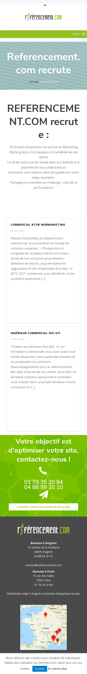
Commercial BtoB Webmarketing (38, 224)
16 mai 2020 (18, 339)
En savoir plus (57, 668)
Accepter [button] (40, 668)
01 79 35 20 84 (43, 482)
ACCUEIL (34, 81)
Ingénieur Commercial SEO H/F (35, 333)
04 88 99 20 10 (43, 487)
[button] (76, 34)
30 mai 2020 (18, 230)
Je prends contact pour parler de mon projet (43, 507)
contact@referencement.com (43, 565)
